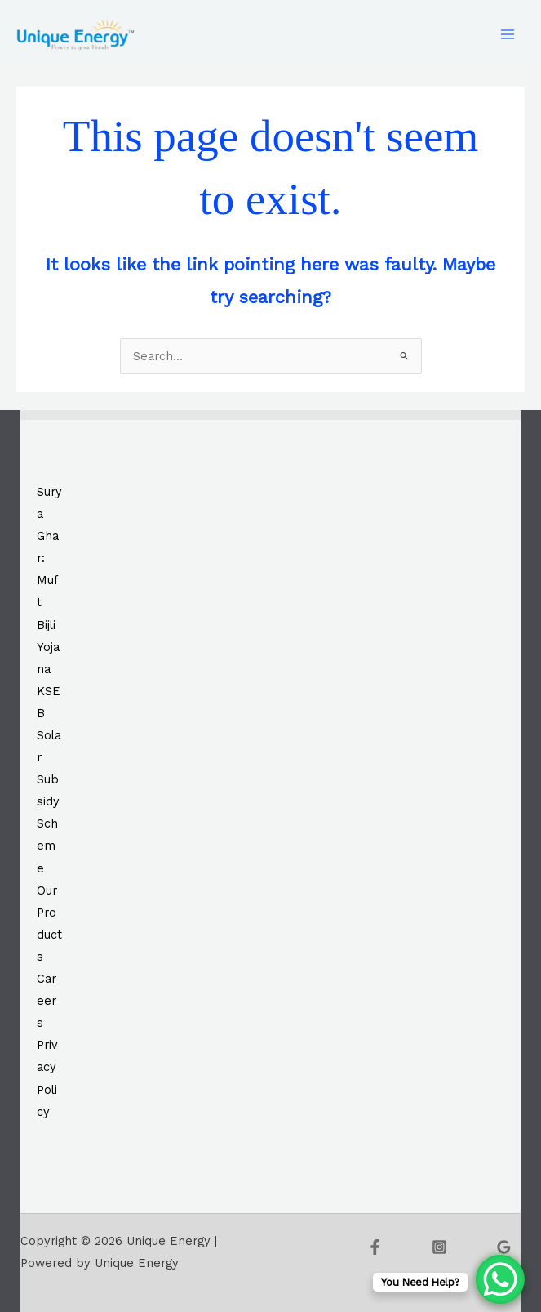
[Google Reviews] (504, 1247)
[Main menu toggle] (507, 34)
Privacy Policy (47, 1078)
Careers (46, 1000)
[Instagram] (439, 1247)
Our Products (49, 923)
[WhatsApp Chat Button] (500, 1279)
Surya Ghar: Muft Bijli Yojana (49, 580)
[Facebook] (375, 1247)
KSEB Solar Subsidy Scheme (49, 780)
